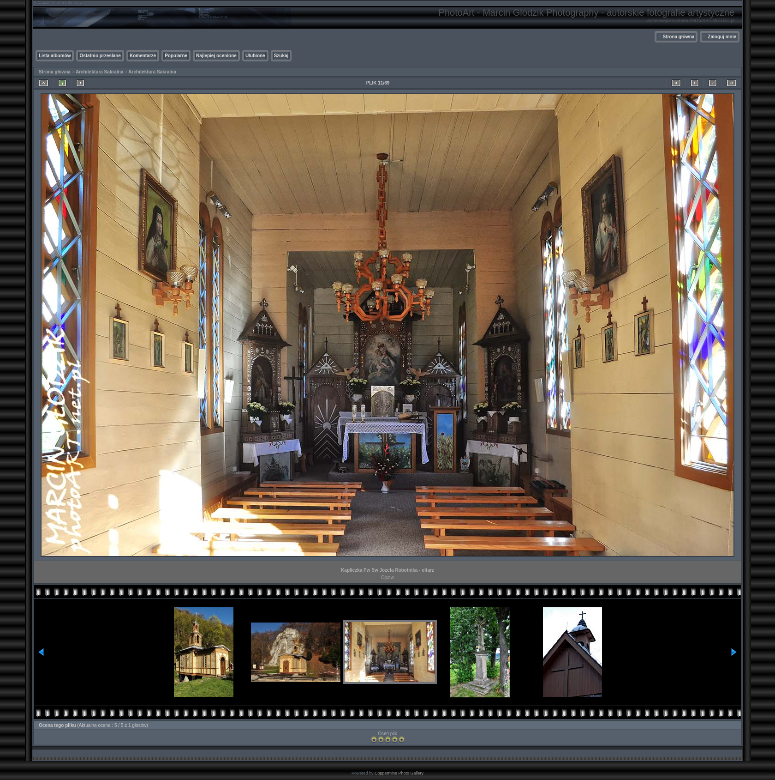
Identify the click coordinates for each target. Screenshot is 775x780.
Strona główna (678, 36)
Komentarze (143, 55)
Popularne (176, 55)
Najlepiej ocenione (216, 55)
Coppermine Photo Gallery (399, 773)
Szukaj (281, 55)
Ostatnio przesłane (99, 55)
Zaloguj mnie (722, 36)
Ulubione (255, 55)
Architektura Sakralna (99, 71)
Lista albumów (55, 55)
